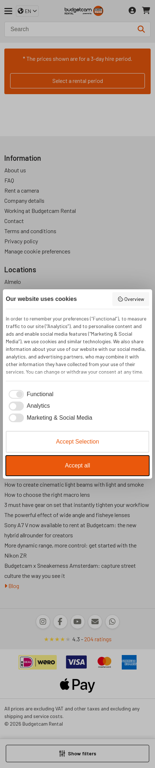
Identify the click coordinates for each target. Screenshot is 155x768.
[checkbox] (29, 394)
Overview (131, 299)
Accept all (77, 465)
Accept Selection (77, 441)
